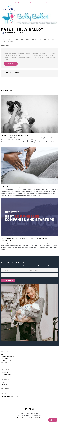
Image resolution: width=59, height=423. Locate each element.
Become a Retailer (6, 360)
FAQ (2, 386)
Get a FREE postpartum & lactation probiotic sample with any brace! (29, 2)
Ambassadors (5, 362)
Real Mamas (4, 372)
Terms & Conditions (29, 417)
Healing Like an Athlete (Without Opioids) (15, 135)
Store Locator (5, 388)
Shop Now (10, 63)
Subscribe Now (8, 280)
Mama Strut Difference (7, 356)
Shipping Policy (38, 417)
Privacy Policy (20, 417)
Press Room (4, 358)
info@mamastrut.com (10, 396)
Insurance (4, 384)
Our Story (4, 354)
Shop (2, 382)
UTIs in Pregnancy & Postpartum (12, 187)
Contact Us (4, 364)
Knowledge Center (6, 374)
